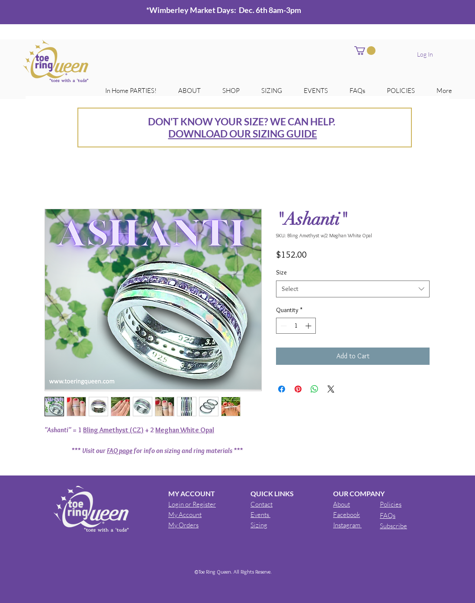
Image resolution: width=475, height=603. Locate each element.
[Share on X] (331, 389)
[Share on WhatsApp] (314, 389)
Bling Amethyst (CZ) (113, 430)
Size (281, 272)
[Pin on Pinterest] (298, 389)
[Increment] (309, 325)
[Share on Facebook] (281, 389)
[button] (365, 50)
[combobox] (353, 289)
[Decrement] (282, 325)
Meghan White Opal (184, 430)
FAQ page (119, 451)
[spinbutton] (296, 325)
